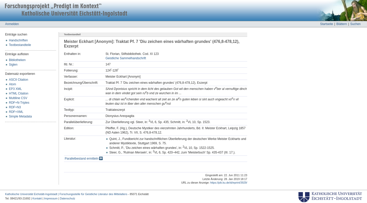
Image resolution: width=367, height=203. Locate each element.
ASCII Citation (18, 79)
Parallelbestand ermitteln (84, 158)
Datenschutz (67, 198)
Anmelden (12, 24)
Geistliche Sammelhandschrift (126, 58)
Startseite (326, 24)
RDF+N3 (15, 107)
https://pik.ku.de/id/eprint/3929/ (228, 182)
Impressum (51, 198)
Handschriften (18, 40)
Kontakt (37, 198)
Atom (12, 84)
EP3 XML (15, 89)
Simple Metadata (20, 116)
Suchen (355, 24)
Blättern (341, 24)
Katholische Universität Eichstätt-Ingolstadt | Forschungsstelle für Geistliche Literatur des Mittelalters (66, 194)
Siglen (13, 64)
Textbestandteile (20, 45)
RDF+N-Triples (19, 102)
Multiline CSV (18, 98)
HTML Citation (18, 93)
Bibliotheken (17, 60)
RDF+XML (16, 112)
